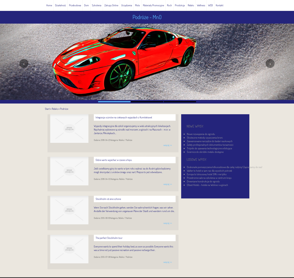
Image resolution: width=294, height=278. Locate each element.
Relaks (55, 108)
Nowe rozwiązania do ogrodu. (201, 134)
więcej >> (167, 145)
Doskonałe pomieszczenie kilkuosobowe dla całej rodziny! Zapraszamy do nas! (224, 167)
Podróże (64, 108)
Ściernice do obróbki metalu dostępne (205, 151)
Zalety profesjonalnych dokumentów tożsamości (210, 144)
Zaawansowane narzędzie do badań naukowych (209, 141)
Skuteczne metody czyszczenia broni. (205, 137)
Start (47, 108)
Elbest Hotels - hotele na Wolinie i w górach (207, 184)
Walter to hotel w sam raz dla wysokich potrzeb (209, 170)
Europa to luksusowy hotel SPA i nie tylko (207, 174)
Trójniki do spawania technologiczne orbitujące (209, 148)
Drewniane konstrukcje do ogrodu (203, 181)
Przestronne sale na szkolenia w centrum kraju (209, 177)
